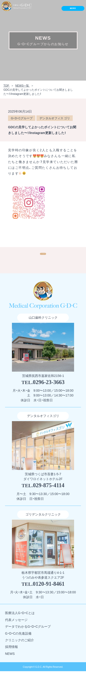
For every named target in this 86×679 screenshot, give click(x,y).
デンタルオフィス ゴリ (54, 118)
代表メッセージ (16, 627)
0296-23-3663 (48, 390)
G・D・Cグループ (22, 118)
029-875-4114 (48, 493)
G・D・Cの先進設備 (18, 641)
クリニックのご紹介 (19, 648)
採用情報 (11, 654)
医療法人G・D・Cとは (20, 620)
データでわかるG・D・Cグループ (28, 634)
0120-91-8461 (48, 591)
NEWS (10, 661)
